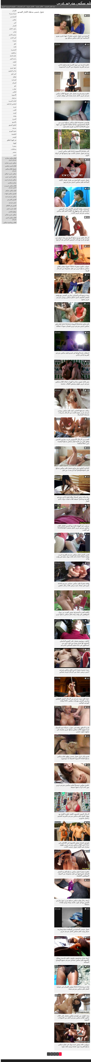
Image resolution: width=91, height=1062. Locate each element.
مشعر (13, 152)
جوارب (13, 89)
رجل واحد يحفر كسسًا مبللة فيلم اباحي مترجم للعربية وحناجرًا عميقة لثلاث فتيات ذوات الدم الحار (72, 499)
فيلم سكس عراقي (10, 190)
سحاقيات (12, 149)
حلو (14, 86)
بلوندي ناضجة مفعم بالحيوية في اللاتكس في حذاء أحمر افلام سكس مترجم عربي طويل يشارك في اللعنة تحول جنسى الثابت (73, 845)
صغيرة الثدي (11, 35)
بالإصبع (13, 122)
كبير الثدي (12, 38)
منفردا (13, 146)
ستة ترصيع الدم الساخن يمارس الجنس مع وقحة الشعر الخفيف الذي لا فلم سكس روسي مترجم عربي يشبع (71, 297)
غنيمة (13, 65)
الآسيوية (13, 95)
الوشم (13, 137)
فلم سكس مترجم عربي (73, 3)
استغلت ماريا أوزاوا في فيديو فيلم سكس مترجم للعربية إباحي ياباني (71, 354)
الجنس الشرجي (10, 199)
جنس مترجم (11, 202)
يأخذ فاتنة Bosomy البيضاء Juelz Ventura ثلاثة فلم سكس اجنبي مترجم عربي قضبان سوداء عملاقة (71, 325)
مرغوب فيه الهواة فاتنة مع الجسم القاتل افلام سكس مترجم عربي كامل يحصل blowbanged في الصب (72, 528)
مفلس (13, 20)
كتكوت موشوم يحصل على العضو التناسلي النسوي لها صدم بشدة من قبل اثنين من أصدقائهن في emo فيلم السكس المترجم (73, 643)
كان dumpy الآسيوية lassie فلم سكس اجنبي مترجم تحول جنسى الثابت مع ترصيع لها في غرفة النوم (71, 153)
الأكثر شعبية (38, 6)
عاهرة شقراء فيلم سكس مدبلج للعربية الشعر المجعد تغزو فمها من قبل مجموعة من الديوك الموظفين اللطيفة (72, 874)
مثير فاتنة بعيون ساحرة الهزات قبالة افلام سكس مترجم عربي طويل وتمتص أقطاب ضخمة (71, 383)
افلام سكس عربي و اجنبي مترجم (9, 186)
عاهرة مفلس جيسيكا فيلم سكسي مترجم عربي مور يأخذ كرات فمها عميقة (71, 786)
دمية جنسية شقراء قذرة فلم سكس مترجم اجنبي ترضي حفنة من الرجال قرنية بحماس (73, 671)
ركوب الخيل (11, 29)
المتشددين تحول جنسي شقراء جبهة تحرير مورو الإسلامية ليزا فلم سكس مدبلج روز (71, 37)
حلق (14, 44)
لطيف (13, 62)
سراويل (13, 98)
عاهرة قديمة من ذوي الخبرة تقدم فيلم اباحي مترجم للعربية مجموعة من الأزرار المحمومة (72, 66)
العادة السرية (11, 101)
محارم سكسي (11, 183)
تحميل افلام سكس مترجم (10, 170)
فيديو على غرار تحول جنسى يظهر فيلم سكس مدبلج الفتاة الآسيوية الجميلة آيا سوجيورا (72, 757)
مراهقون (12, 53)
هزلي (13, 32)
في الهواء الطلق (10, 140)
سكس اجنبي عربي (10, 177)
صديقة (13, 128)
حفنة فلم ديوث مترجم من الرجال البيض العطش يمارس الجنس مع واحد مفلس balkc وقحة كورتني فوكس (71, 701)
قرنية (13, 107)
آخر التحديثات (20, 6)
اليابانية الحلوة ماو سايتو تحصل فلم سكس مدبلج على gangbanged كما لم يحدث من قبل (71, 469)
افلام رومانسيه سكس (9, 222)
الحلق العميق (11, 125)
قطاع (13, 77)
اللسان (13, 11)
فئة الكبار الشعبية (49, 6)
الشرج (13, 119)
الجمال (13, 83)
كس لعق (12, 74)
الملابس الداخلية (10, 104)
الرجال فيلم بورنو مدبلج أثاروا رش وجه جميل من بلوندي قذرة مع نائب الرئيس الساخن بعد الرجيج (71, 239)
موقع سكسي (11, 212)
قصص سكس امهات (9, 193)
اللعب (13, 110)
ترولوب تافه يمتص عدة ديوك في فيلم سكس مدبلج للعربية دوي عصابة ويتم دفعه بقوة (72, 1045)
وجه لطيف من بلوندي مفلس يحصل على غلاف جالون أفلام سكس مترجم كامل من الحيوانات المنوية (72, 1018)
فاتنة (14, 47)
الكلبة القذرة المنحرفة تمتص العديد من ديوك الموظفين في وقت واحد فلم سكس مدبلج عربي (71, 613)
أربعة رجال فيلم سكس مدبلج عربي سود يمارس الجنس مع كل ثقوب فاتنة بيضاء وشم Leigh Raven (71, 902)
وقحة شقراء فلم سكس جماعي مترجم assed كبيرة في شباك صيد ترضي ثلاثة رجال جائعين (72, 584)
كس (14, 23)
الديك (13, 155)
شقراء (13, 41)
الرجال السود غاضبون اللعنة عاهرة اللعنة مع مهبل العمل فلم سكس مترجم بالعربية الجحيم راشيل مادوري (72, 816)
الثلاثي (13, 92)
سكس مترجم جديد (9, 196)
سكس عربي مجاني (9, 215)
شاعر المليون (11, 71)
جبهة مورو (12, 68)
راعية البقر (12, 59)
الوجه (13, 113)
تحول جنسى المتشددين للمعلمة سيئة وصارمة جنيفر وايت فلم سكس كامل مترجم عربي (72, 930)
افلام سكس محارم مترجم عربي (9, 159)
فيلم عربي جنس (10, 208)
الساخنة (13, 80)
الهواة (13, 143)
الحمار (13, 26)
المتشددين (12, 17)
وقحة (13, 116)
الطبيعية (13, 134)
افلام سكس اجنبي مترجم (10, 218)
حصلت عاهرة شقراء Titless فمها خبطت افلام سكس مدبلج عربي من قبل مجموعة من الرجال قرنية (72, 268)
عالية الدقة (12, 56)
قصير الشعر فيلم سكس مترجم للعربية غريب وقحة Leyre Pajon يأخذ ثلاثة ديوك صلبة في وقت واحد (71, 557)
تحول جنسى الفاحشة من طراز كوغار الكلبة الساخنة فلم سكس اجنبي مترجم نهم (73, 181)
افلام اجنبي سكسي (9, 166)
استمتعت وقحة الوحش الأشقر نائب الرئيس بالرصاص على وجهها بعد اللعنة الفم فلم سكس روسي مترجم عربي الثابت (72, 211)
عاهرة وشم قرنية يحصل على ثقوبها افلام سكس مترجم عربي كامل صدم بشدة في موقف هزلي (71, 94)
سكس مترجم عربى (9, 180)
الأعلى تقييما (29, 6)
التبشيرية (12, 50)
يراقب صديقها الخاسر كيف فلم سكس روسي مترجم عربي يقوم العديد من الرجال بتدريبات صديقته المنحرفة (72, 412)
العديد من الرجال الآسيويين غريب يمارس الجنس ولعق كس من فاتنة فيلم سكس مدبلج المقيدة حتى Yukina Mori (71, 441)
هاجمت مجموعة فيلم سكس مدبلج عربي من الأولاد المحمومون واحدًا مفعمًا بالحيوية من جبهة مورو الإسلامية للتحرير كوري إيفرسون (71, 124)
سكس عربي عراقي (9, 174)
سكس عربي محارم (9, 163)
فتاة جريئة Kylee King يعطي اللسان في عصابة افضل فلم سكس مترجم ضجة (72, 988)
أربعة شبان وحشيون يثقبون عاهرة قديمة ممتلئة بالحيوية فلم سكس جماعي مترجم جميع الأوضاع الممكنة (71, 960)
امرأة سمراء (11, 14)
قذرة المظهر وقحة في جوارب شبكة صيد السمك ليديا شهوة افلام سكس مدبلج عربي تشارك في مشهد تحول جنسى (71, 729)
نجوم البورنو (12, 131)
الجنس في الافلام (10, 205)
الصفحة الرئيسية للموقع (7, 6)
